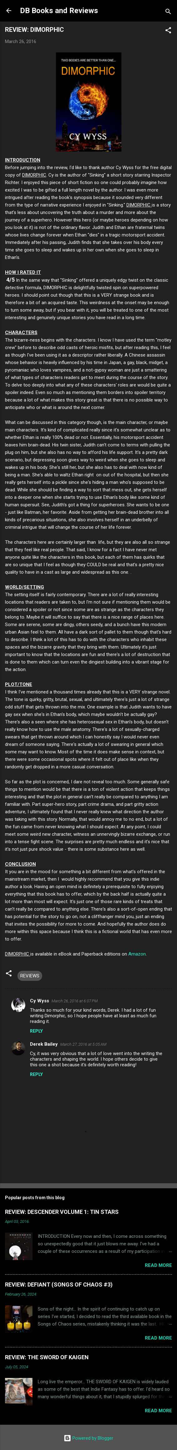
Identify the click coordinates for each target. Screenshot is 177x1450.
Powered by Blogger (88, 1438)
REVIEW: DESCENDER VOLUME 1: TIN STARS (62, 1212)
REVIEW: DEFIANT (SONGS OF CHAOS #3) (59, 1284)
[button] (168, 31)
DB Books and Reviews (59, 10)
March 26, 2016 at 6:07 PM (75, 1001)
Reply (36, 1031)
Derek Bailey (44, 1044)
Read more (158, 1265)
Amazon (137, 954)
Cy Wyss (39, 1001)
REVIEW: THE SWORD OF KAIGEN (47, 1357)
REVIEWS (29, 976)
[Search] (168, 12)
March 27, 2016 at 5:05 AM (83, 1044)
